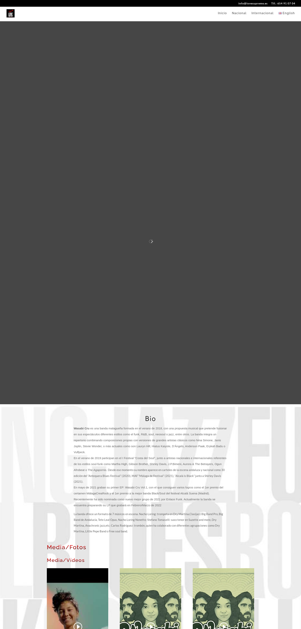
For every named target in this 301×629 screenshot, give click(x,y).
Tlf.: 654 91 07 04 (283, 3)
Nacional (239, 13)
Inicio (222, 13)
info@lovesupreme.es (253, 3)
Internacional (262, 13)
